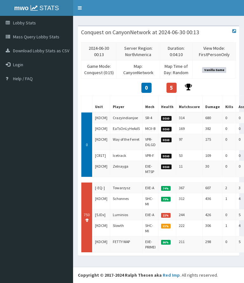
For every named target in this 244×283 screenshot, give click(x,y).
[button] (79, 8)
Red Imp (171, 275)
